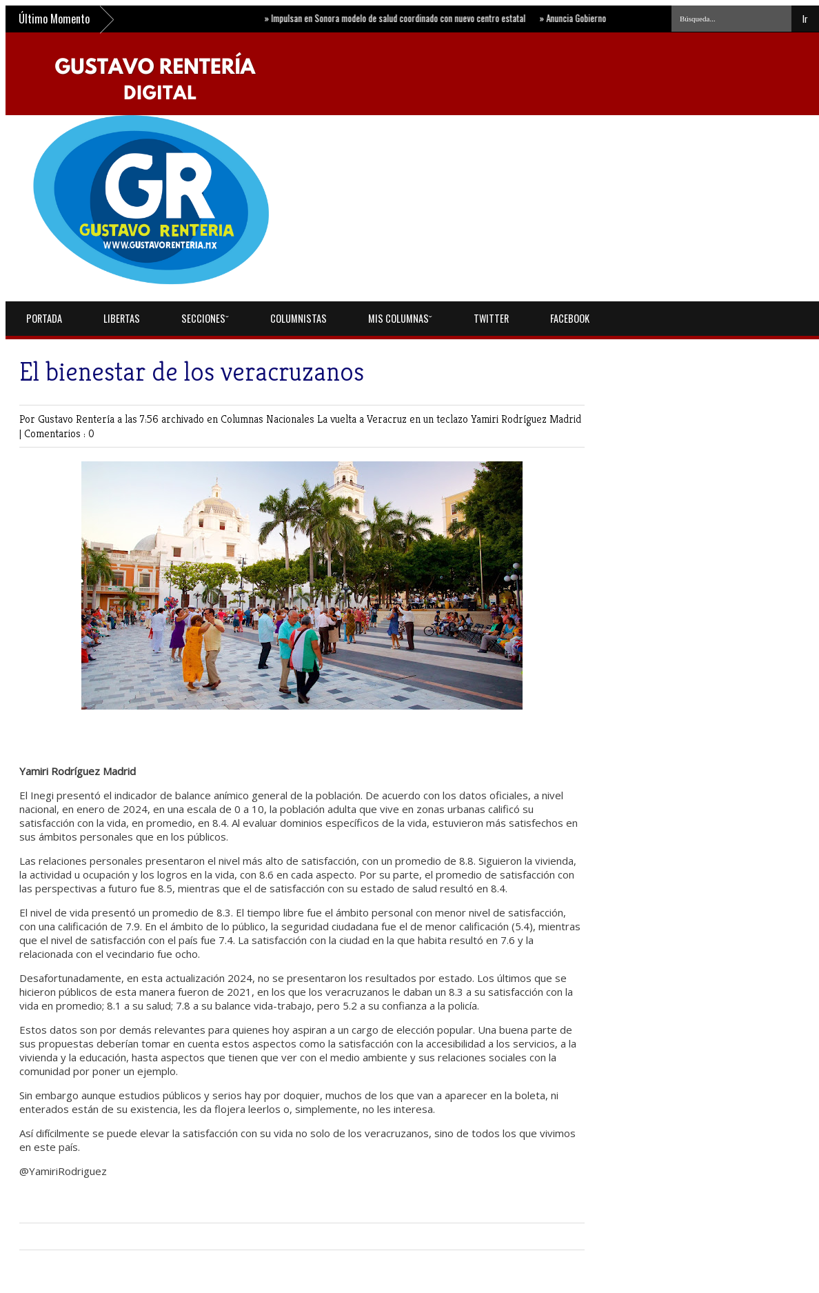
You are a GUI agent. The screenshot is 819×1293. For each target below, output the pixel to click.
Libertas (121, 318)
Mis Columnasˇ (400, 318)
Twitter (491, 318)
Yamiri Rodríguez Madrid (526, 419)
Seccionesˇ (205, 318)
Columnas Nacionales (269, 419)
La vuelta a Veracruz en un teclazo (394, 419)
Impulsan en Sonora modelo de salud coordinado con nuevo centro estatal (400, 18)
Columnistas (298, 318)
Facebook (569, 318)
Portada (44, 318)
